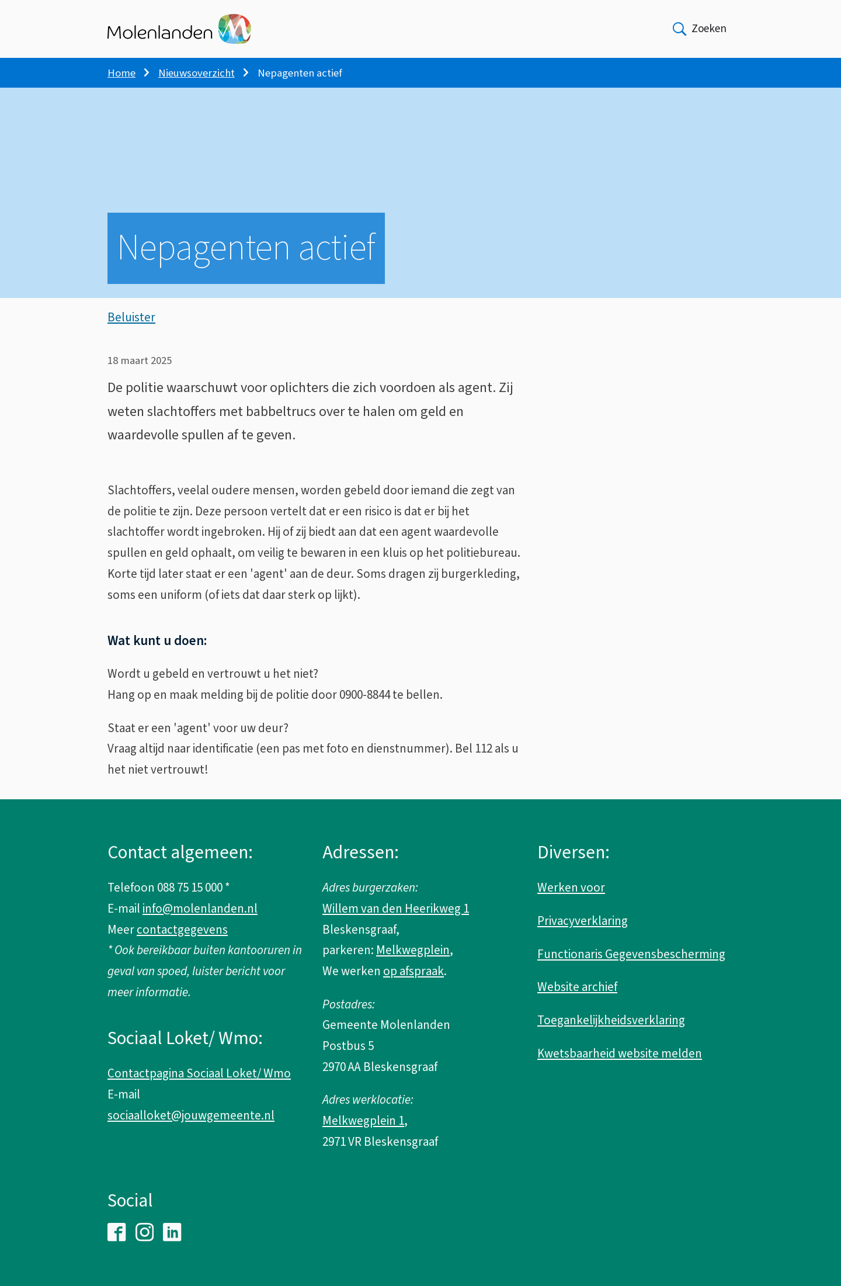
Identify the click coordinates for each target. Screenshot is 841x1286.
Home (121, 73)
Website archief (577, 987)
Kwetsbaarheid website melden (619, 1053)
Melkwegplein (413, 950)
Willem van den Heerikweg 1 (395, 908)
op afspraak (413, 971)
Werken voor (571, 887)
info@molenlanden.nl (200, 908)
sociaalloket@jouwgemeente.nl (190, 1115)
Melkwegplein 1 (363, 1120)
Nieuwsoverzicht (196, 73)
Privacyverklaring (582, 921)
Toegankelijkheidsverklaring (611, 1020)
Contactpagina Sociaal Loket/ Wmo (199, 1073)
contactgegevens (182, 929)
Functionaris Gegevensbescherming (631, 954)
